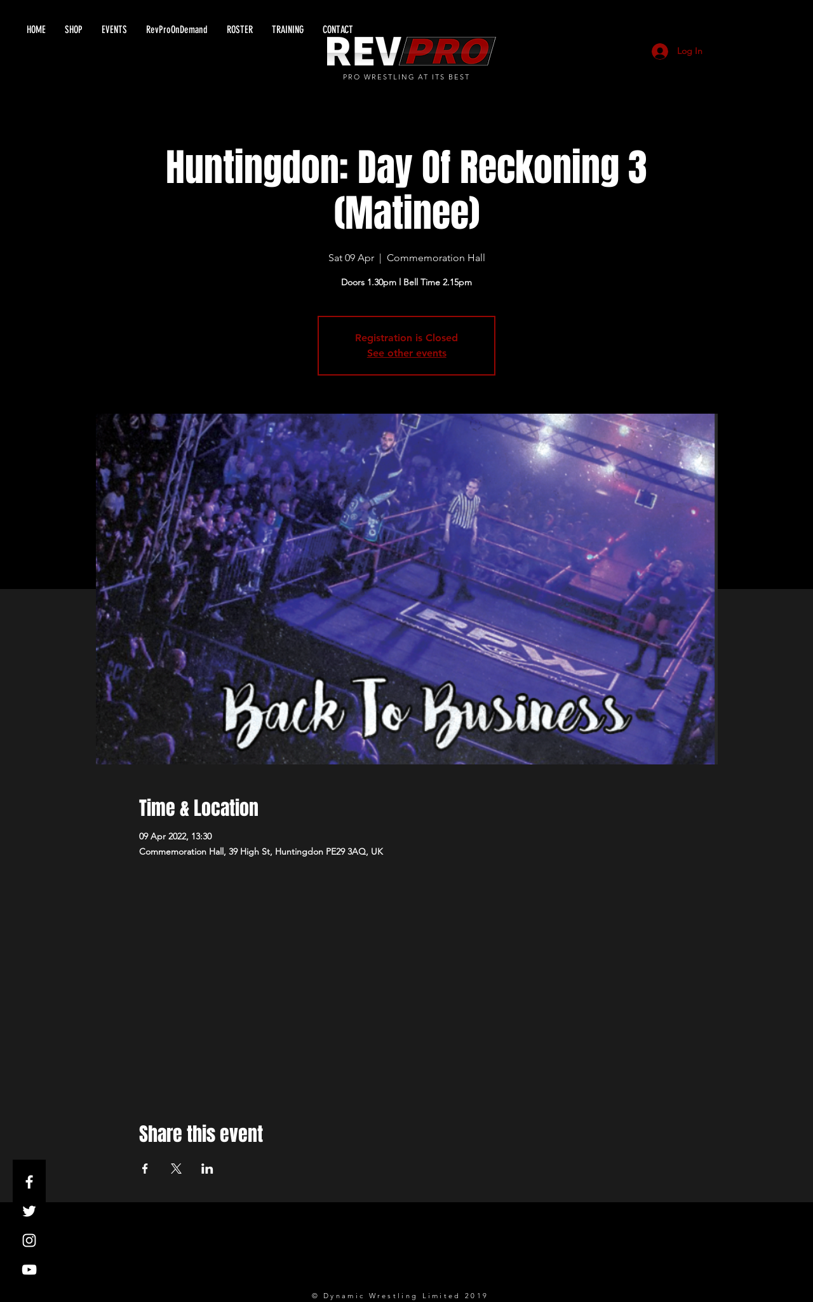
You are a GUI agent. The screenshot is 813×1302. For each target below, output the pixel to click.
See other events (407, 353)
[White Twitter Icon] (29, 1211)
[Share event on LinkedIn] (207, 1168)
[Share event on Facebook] (145, 1168)
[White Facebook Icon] (29, 1182)
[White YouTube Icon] (29, 1269)
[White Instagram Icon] (29, 1240)
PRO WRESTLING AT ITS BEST (407, 76)
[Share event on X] (176, 1168)
